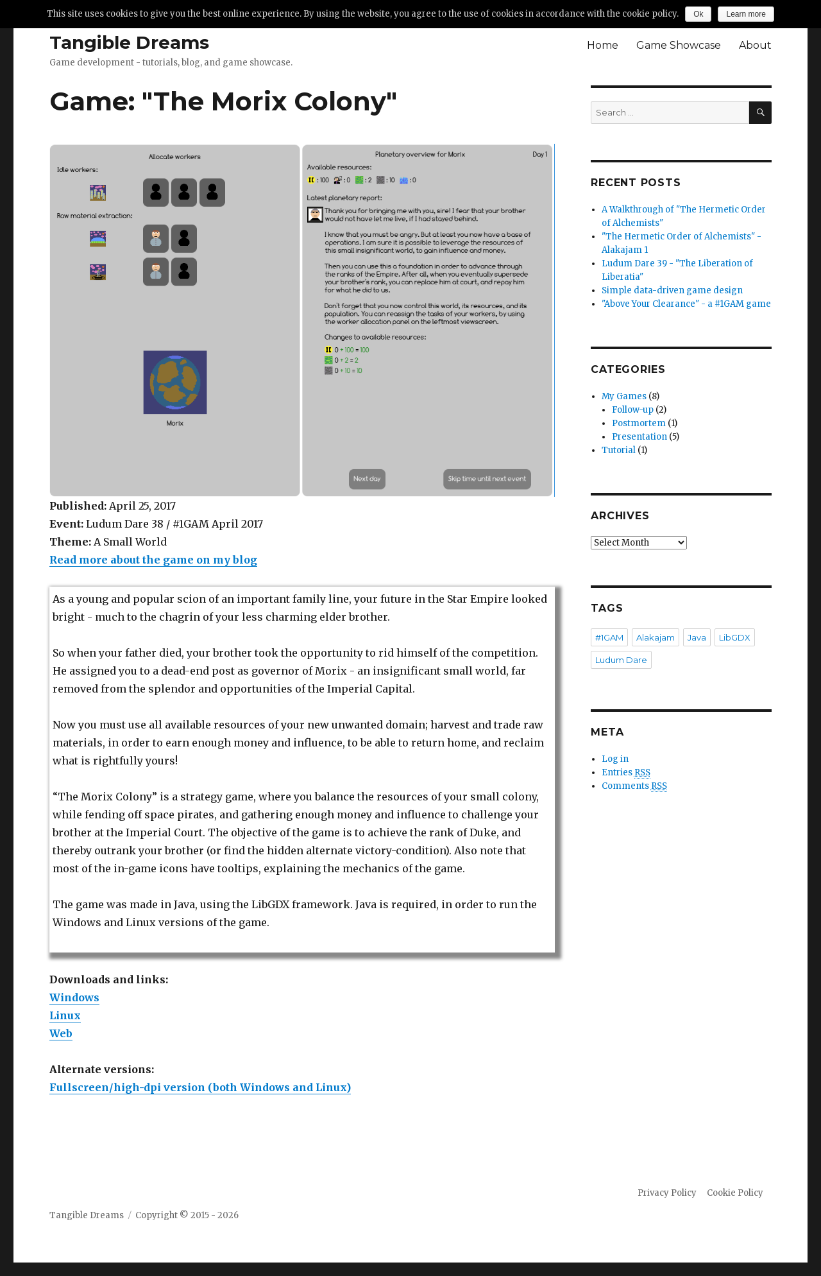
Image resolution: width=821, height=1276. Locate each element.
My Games (624, 396)
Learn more (745, 14)
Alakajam (655, 637)
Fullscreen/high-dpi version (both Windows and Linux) (200, 1087)
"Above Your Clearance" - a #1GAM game (686, 303)
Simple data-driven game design (672, 290)
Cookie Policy (735, 1192)
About (755, 45)
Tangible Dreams (129, 42)
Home (602, 45)
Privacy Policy (667, 1192)
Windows (74, 997)
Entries (626, 773)
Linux (65, 1015)
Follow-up (633, 409)
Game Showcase (678, 45)
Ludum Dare (621, 660)
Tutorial (619, 450)
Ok (698, 14)
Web (60, 1033)
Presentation (639, 436)
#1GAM (609, 637)
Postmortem (639, 423)
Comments (634, 786)
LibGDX (734, 637)
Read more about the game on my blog (153, 559)
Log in (615, 759)
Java (697, 637)
